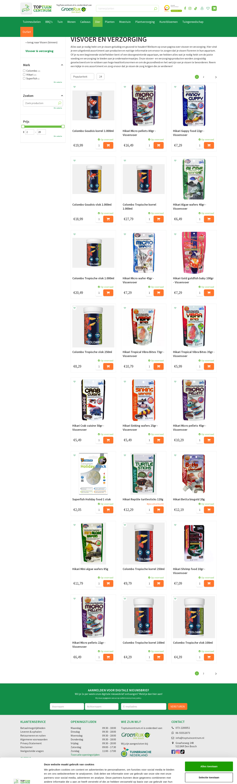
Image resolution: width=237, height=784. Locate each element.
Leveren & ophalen (31, 731)
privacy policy (135, 698)
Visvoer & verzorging (39, 51)
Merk (26, 65)
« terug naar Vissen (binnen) (41, 42)
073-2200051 (183, 727)
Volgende (214, 76)
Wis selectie (58, 82)
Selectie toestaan (209, 755)
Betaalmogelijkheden (32, 728)
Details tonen (181, 777)
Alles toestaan (209, 744)
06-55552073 (183, 732)
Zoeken (28, 96)
